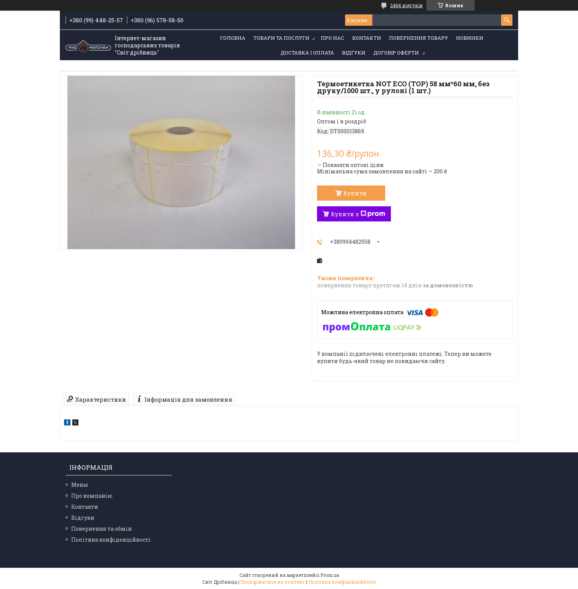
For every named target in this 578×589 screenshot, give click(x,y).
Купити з (358, 214)
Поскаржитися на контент (273, 582)
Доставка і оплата (307, 52)
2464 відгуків (406, 5)
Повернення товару (418, 37)
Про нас (332, 37)
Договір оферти (396, 52)
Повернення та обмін (101, 528)
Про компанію (91, 495)
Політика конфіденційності (111, 539)
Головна (232, 37)
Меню (79, 484)
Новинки (469, 37)
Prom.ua (329, 575)
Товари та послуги (281, 37)
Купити (355, 193)
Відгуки (354, 52)
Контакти (366, 37)
